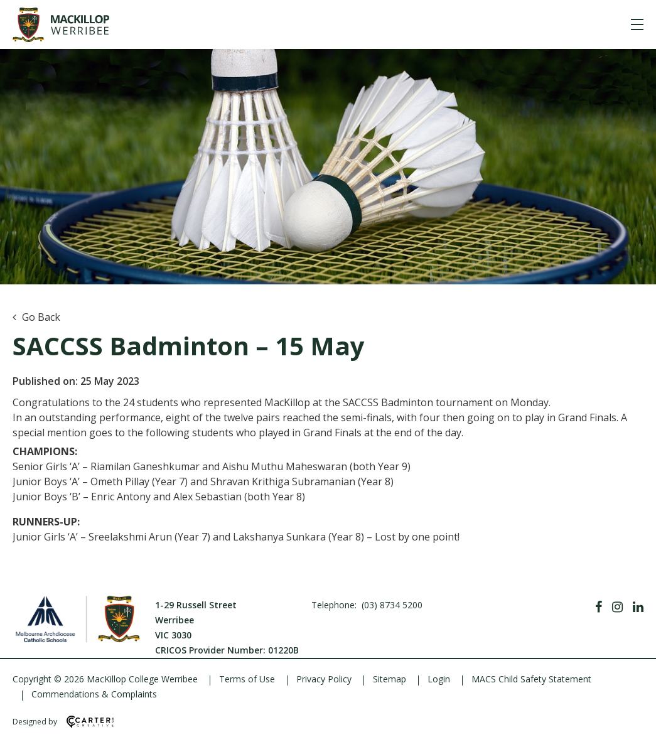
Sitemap (389, 679)
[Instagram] (617, 607)
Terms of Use (247, 679)
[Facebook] (598, 607)
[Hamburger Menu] (637, 24)
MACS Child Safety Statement (531, 679)
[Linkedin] (638, 607)
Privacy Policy (324, 679)
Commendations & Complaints (94, 694)
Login (438, 679)
